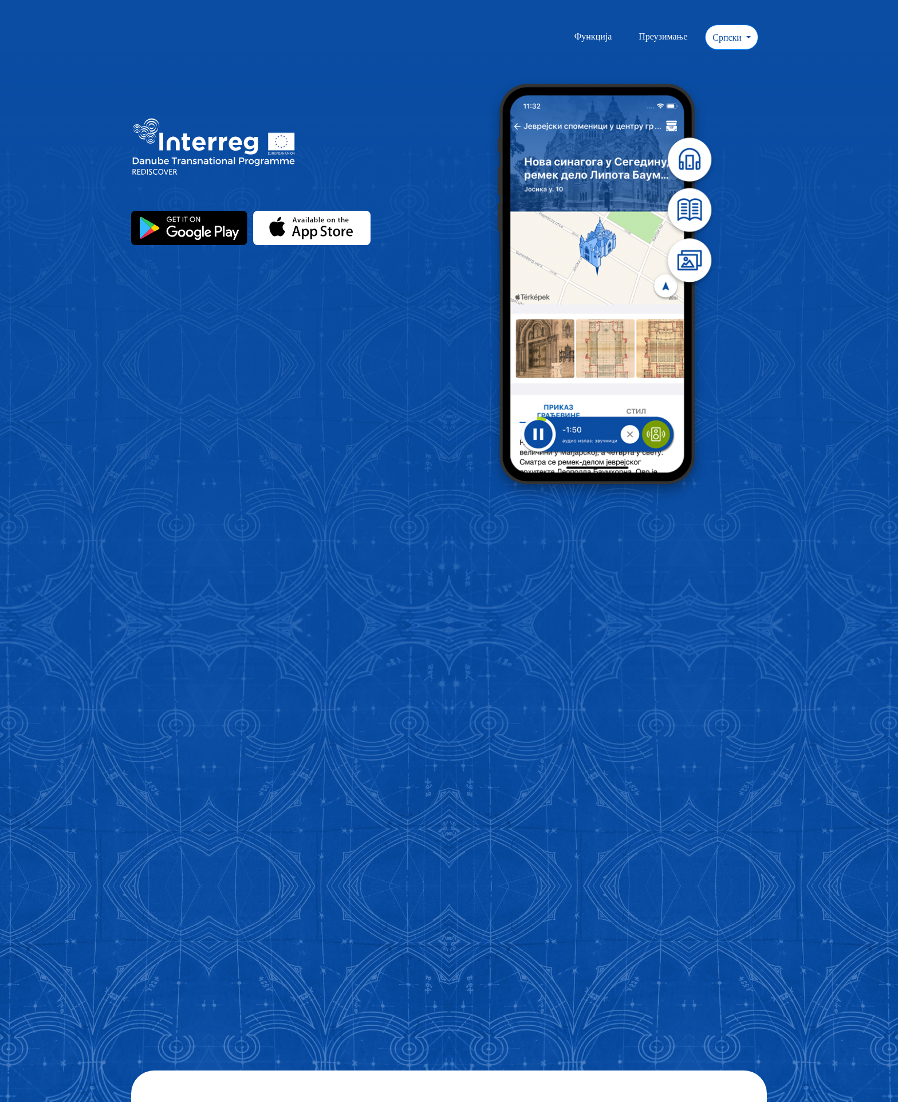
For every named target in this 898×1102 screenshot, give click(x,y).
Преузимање (663, 36)
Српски (728, 37)
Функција (593, 36)
